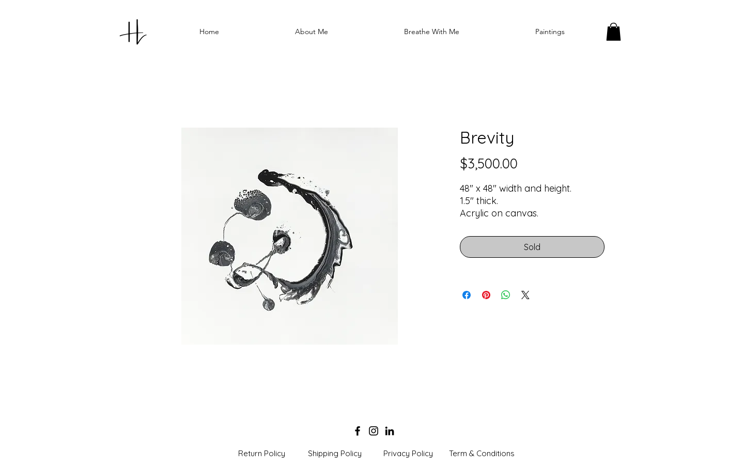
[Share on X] (525, 295)
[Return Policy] (261, 453)
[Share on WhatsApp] (506, 295)
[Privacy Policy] (408, 453)
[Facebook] (357, 431)
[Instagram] (373, 431)
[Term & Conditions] (481, 453)
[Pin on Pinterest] (486, 295)
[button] (613, 32)
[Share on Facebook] (466, 295)
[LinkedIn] (389, 431)
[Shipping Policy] (334, 453)
